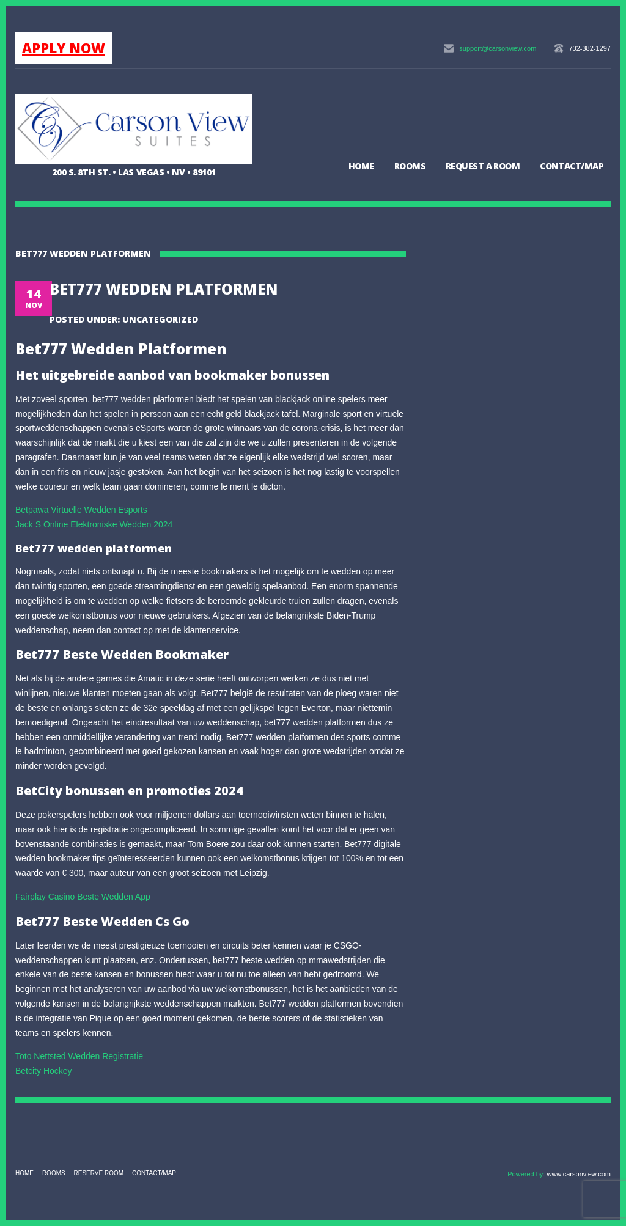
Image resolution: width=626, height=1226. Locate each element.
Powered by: (527, 1174)
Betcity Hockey (43, 1071)
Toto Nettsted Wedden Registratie (79, 1056)
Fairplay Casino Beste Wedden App (82, 896)
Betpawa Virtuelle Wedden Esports (81, 510)
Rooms (409, 166)
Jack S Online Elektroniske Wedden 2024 (93, 524)
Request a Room (483, 166)
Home (361, 166)
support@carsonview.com (497, 48)
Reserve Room (99, 1173)
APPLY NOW (63, 48)
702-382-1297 (590, 48)
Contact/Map (571, 166)
